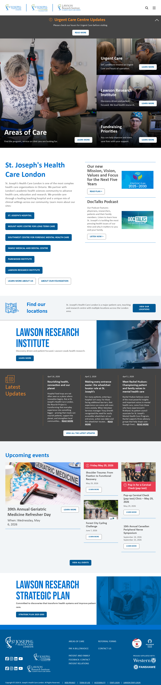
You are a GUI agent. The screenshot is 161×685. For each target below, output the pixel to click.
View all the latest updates (80, 433)
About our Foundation (54, 281)
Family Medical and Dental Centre (28, 248)
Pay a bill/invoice (79, 648)
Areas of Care (76, 641)
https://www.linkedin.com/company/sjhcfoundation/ (16, 669)
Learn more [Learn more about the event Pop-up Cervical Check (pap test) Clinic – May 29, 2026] (131, 512)
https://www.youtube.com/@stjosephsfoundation (21, 669)
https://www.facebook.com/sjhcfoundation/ (7, 669)
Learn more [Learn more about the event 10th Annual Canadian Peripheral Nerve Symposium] (131, 546)
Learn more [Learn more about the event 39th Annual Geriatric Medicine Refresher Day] (70, 510)
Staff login (115, 683)
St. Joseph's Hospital (20, 215)
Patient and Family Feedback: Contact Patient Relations (79, 659)
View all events (80, 563)
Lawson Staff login (131, 683)
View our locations (144, 308)
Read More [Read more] (67, 421)
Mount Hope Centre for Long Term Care (31, 226)
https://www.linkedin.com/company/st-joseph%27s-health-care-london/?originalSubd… (16, 659)
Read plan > (96, 191)
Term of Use (85, 683)
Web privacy (70, 683)
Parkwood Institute (20, 259)
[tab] (154, 8)
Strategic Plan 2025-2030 (31, 615)
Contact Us (104, 648)
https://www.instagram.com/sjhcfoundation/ (12, 669)
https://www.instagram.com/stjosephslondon (12, 659)
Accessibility (99, 683)
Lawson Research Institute (24, 270)
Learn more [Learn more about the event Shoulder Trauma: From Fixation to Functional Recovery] (94, 490)
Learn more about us (20, 281)
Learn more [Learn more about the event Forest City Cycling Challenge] (94, 537)
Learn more (83, 140)
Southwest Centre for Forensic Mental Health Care (38, 237)
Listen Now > (96, 236)
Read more (80, 33)
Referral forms (107, 641)
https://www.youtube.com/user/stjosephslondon (21, 659)
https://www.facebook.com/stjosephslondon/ (7, 659)
